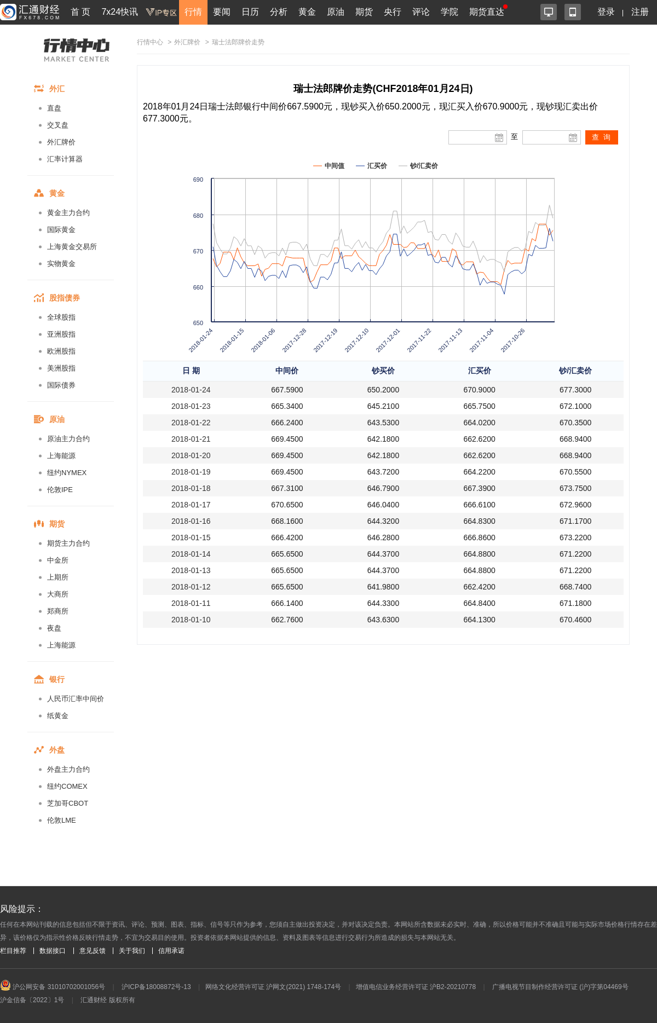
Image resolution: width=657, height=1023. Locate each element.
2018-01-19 (191, 471)
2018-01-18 (191, 488)
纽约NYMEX (67, 473)
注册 (640, 11)
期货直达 (486, 11)
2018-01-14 (191, 554)
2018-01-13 (191, 570)
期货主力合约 (68, 543)
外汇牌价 (61, 142)
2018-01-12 (191, 586)
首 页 (80, 11)
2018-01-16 (191, 521)
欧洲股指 (61, 351)
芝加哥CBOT (67, 803)
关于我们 (132, 951)
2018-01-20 (191, 455)
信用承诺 (171, 951)
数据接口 (52, 951)
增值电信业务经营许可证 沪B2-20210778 (416, 987)
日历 (250, 11)
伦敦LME (61, 820)
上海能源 (61, 456)
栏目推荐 (13, 951)
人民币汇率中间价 (75, 699)
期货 (364, 11)
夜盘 (54, 628)
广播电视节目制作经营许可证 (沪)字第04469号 (560, 987)
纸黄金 (57, 716)
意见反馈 (92, 951)
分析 (278, 11)
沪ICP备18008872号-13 (156, 987)
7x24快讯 (119, 11)
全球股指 (61, 317)
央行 (392, 11)
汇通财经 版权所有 (107, 1000)
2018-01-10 (191, 619)
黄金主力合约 (68, 213)
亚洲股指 (61, 334)
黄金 (307, 11)
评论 (421, 11)
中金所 (57, 560)
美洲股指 (61, 368)
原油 (335, 11)
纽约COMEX (67, 786)
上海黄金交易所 (72, 246)
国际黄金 (61, 230)
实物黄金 (61, 263)
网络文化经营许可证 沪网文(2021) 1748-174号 (273, 987)
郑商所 (57, 611)
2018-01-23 (191, 406)
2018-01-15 (191, 537)
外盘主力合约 (68, 769)
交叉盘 (57, 125)
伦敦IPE (60, 490)
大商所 (57, 594)
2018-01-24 (191, 389)
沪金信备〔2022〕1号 (32, 1000)
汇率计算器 (65, 159)
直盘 (54, 108)
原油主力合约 (68, 439)
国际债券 (61, 385)
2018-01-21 (191, 439)
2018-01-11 (191, 603)
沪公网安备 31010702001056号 (52, 987)
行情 (193, 11)
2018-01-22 (191, 422)
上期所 (57, 577)
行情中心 (150, 42)
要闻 (221, 11)
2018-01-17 (191, 504)
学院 (449, 11)
